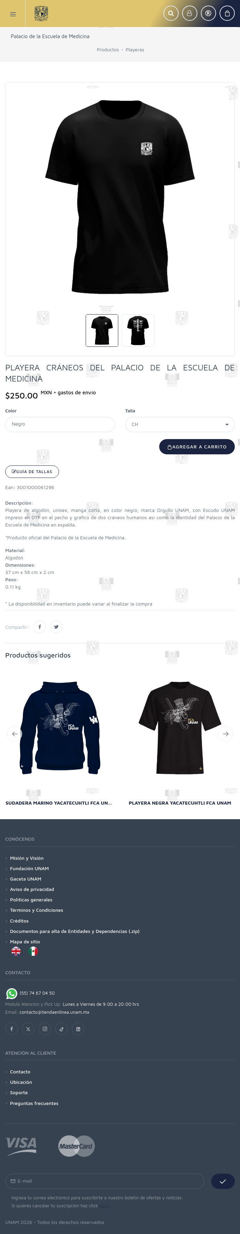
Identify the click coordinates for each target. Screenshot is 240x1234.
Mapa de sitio (25, 941)
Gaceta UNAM (25, 879)
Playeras (135, 49)
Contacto (20, 1071)
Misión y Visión (27, 858)
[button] (171, 13)
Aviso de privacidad (32, 889)
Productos (108, 49)
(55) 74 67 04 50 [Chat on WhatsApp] (30, 993)
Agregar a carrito (197, 446)
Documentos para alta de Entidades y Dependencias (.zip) (74, 931)
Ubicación (21, 1082)
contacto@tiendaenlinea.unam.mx (54, 1012)
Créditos (19, 921)
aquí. (104, 1205)
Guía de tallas (32, 471)
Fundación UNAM (29, 868)
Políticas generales (31, 899)
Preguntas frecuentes (34, 1103)
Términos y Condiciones (36, 910)
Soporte (19, 1092)
